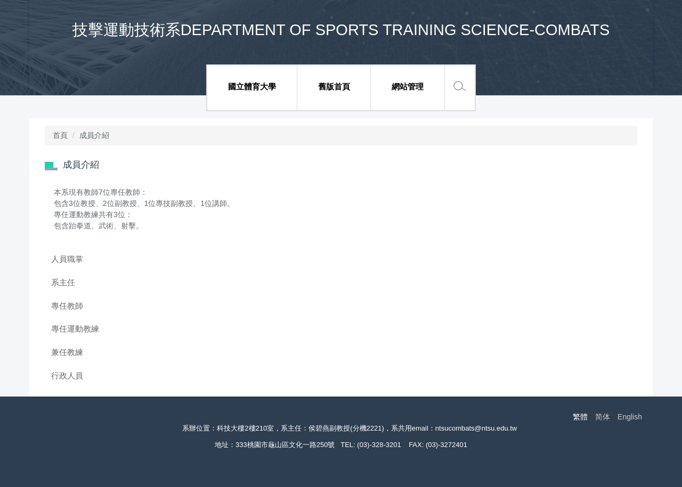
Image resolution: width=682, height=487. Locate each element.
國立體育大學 (252, 86)
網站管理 (408, 86)
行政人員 (67, 375)
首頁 (60, 135)
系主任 (63, 282)
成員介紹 (94, 135)
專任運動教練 (75, 328)
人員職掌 (67, 258)
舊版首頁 (334, 86)
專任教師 (67, 305)
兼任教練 (67, 352)
